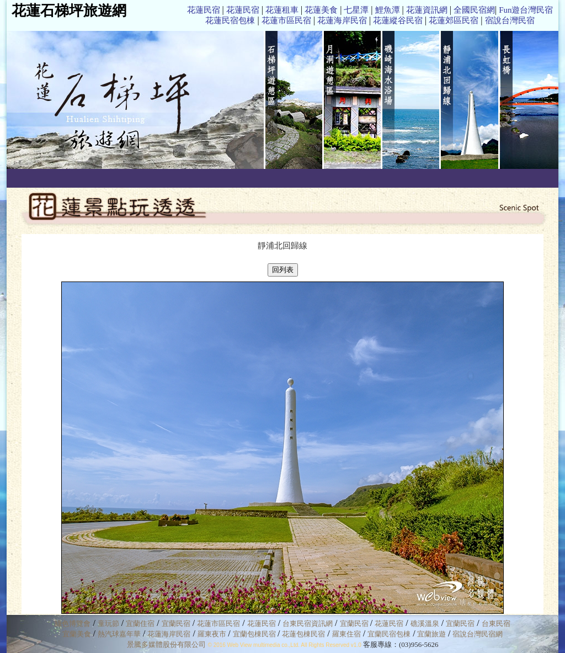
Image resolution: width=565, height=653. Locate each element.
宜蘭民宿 (176, 623)
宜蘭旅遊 (430, 634)
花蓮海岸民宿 (342, 20)
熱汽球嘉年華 (119, 634)
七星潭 (356, 10)
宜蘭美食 (76, 634)
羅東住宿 (346, 634)
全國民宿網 (474, 10)
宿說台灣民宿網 (477, 634)
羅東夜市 (213, 634)
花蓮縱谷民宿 (398, 20)
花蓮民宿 (203, 10)
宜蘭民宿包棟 (389, 634)
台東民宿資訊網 (307, 623)
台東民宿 (496, 623)
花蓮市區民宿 (286, 20)
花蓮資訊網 (426, 10)
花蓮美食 (321, 10)
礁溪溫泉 (425, 623)
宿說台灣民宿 (510, 20)
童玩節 (108, 623)
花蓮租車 (282, 10)
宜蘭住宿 (140, 623)
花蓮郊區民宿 (453, 20)
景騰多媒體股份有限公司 (166, 644)
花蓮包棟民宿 (303, 634)
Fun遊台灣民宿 (526, 10)
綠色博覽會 (72, 623)
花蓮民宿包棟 (230, 20)
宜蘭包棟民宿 (255, 634)
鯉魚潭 (387, 10)
